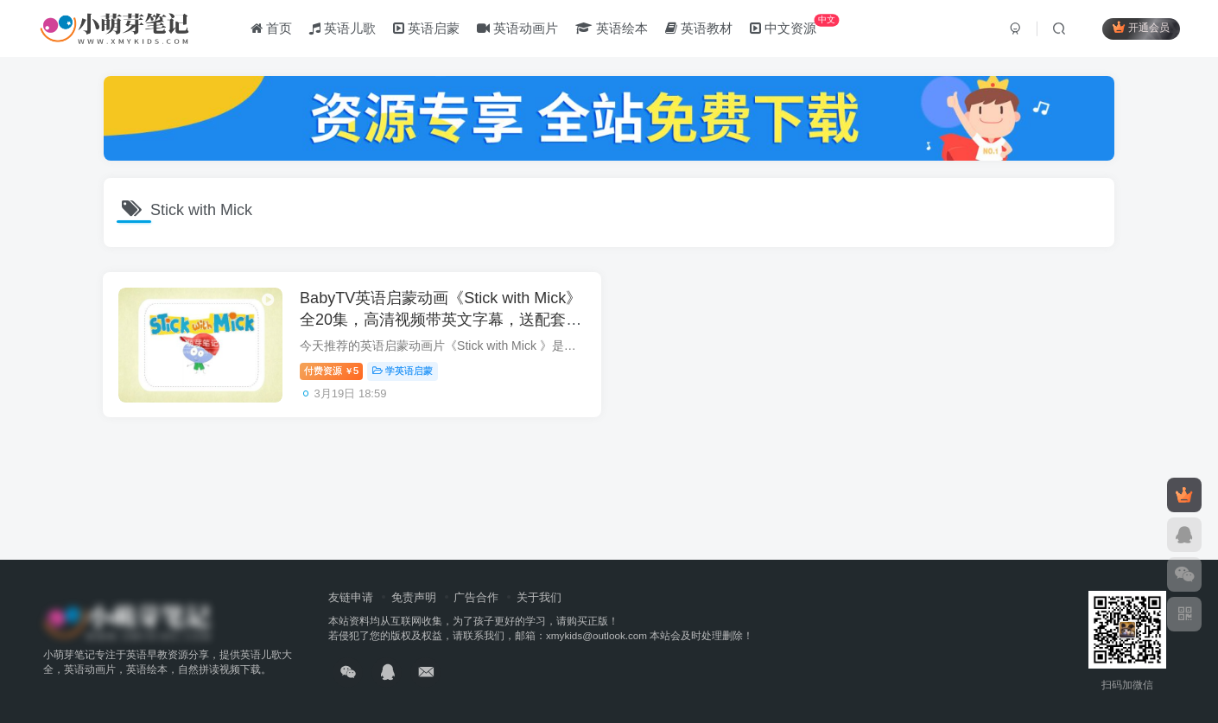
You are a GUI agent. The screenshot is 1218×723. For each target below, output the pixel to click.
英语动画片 (519, 29)
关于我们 (539, 597)
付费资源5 (334, 372)
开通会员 (1140, 28)
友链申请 (350, 597)
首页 (272, 29)
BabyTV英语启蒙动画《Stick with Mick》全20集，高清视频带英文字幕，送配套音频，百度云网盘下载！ (443, 320)
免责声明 (413, 597)
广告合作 (476, 597)
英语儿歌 (343, 29)
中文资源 (795, 25)
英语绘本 (613, 29)
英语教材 (699, 29)
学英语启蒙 (405, 372)
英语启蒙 (428, 29)
